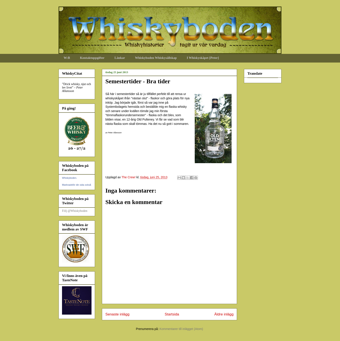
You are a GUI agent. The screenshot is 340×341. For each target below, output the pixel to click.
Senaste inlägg (117, 314)
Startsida (172, 314)
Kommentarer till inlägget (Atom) (181, 329)
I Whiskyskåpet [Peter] (203, 58)
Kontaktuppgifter (92, 58)
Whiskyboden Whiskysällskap (156, 58)
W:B (67, 58)
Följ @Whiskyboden (74, 210)
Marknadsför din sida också (76, 184)
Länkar (119, 58)
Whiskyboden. (69, 178)
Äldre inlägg (224, 314)
